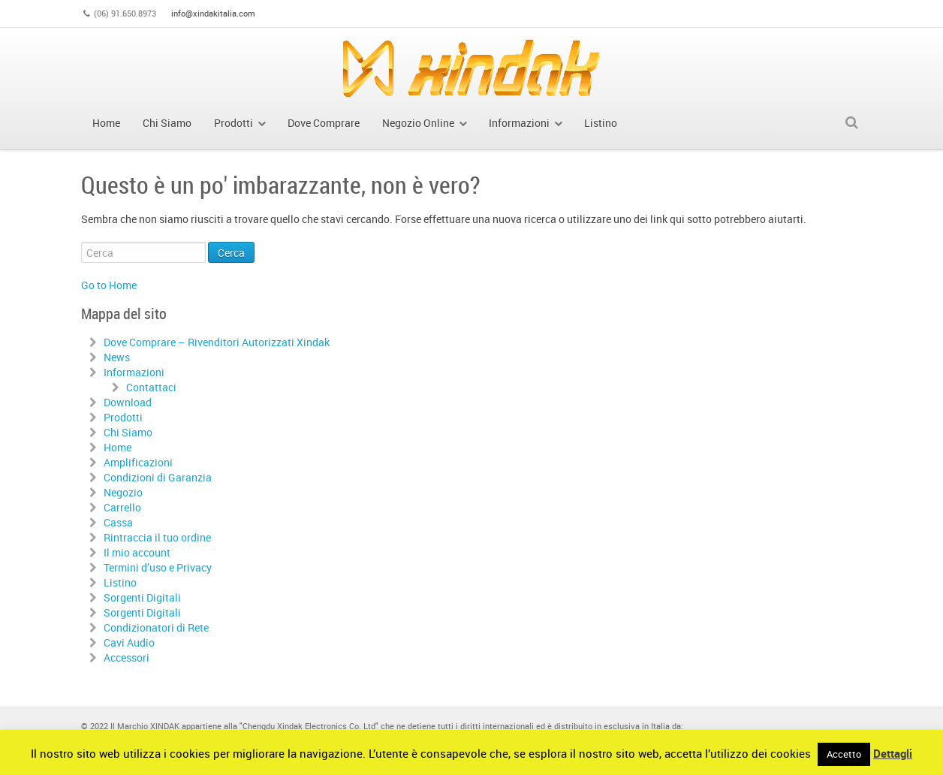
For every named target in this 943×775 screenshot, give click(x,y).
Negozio (123, 492)
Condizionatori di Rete (156, 627)
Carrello (122, 507)
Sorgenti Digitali (142, 597)
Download (128, 402)
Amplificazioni (138, 462)
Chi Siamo (128, 432)
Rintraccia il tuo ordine (157, 537)
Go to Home (109, 285)
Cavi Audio (129, 642)
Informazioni (134, 372)
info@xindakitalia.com (213, 13)
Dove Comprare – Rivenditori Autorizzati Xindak (217, 342)
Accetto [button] (844, 754)
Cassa (118, 522)
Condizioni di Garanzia (158, 477)
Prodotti (123, 417)
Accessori (126, 657)
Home (117, 447)
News (117, 357)
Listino (120, 582)
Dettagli (892, 753)
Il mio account (137, 552)
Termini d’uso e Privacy (158, 567)
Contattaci (151, 387)
